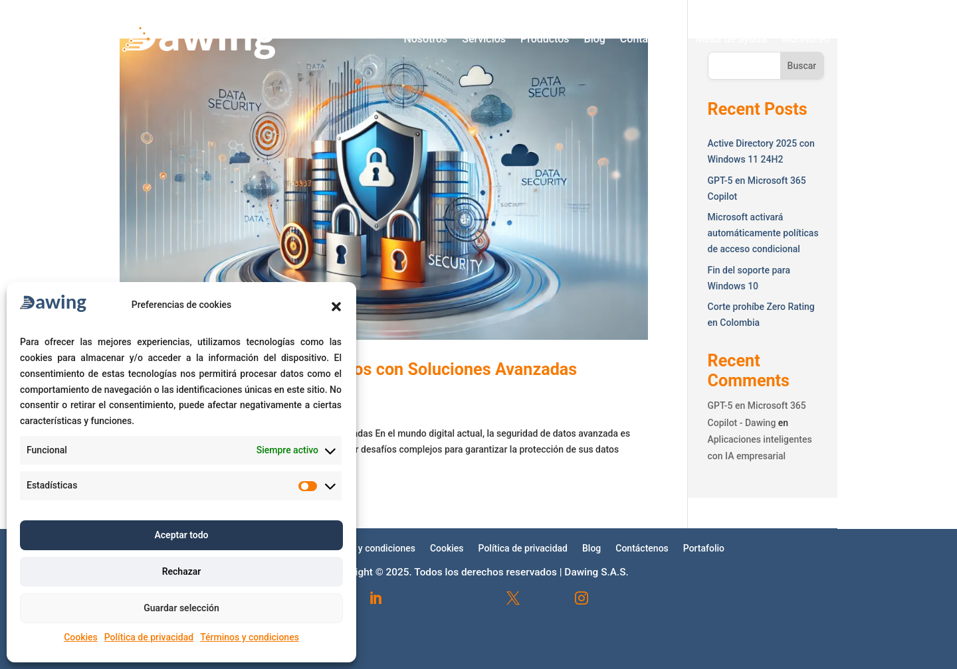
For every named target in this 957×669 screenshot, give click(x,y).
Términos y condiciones (249, 637)
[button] (336, 306)
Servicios (484, 39)
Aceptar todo (181, 535)
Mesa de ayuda (731, 39)
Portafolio (703, 548)
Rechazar (181, 571)
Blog (594, 39)
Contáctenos (650, 39)
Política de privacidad (148, 637)
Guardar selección (181, 608)
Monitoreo (806, 39)
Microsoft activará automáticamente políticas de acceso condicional (763, 233)
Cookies (81, 637)
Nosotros (425, 39)
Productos (544, 39)
